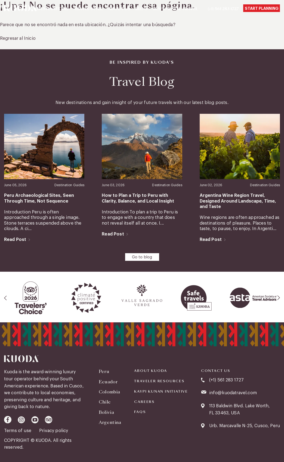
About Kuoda (150, 371)
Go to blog (142, 257)
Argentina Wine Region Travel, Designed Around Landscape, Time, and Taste (238, 201)
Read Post (15, 239)
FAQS (140, 412)
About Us (119, 9)
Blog (141, 9)
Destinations (53, 9)
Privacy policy (53, 431)
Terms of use (18, 431)
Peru (104, 371)
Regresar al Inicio (18, 38)
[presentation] (5, 298)
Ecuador (108, 382)
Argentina (110, 422)
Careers (144, 402)
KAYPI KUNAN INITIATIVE (161, 391)
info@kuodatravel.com (233, 393)
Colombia (109, 392)
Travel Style (88, 9)
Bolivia (106, 412)
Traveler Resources (159, 381)
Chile (105, 402)
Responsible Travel (175, 9)
